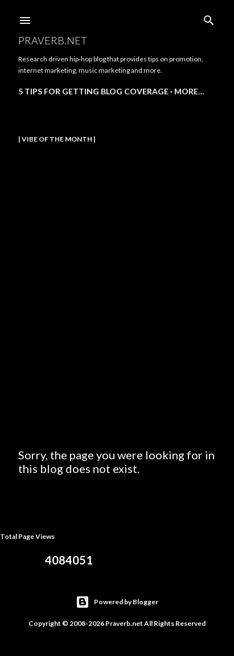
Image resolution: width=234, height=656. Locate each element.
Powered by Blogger (117, 602)
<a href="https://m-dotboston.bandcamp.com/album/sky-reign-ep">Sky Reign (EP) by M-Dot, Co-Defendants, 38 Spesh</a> (117, 283)
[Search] (209, 18)
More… (189, 91)
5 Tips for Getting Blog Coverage (93, 91)
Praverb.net (52, 40)
